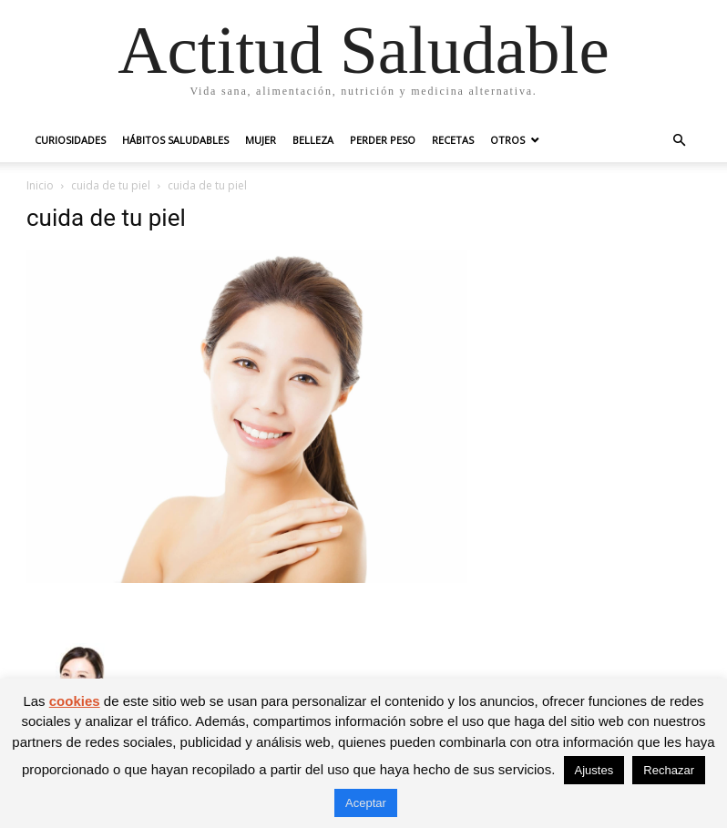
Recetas (453, 140)
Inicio (40, 185)
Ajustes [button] (594, 770)
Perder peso (382, 140)
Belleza (312, 140)
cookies (74, 701)
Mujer (260, 140)
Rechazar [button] (668, 770)
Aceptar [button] (365, 803)
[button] (679, 140)
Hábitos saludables (175, 140)
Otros (507, 140)
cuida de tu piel (110, 185)
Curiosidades (70, 140)
